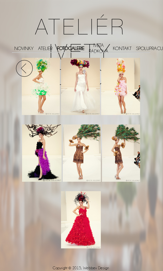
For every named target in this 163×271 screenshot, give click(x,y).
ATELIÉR (45, 48)
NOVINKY (24, 48)
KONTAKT (122, 48)
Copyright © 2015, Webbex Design (81, 268)
